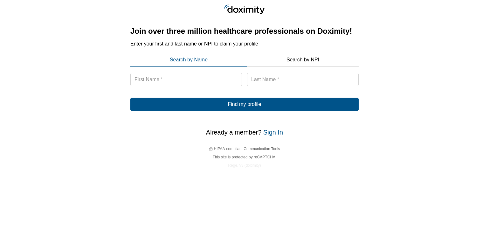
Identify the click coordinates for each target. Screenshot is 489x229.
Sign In (273, 132)
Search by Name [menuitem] (189, 59)
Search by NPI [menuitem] (302, 59)
